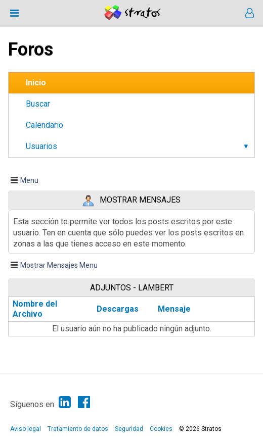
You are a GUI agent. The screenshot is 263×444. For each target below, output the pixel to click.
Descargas (118, 309)
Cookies (161, 428)
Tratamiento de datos (78, 428)
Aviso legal (25, 428)
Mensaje (174, 309)
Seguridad (129, 428)
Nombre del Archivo (35, 309)
